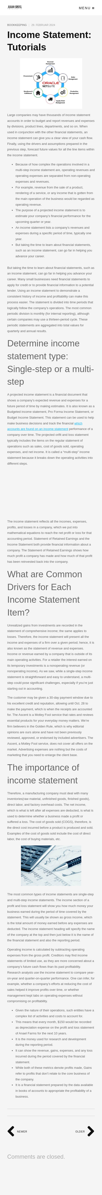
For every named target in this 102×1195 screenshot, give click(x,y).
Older (85, 1131)
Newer (17, 1131)
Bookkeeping (17, 24)
